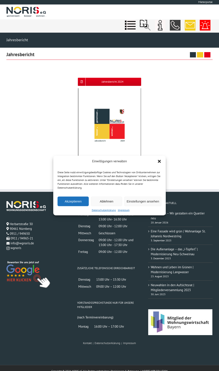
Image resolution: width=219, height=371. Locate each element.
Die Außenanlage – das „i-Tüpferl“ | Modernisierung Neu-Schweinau (174, 251)
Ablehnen (106, 201)
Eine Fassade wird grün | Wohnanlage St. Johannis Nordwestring (178, 233)
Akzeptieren (73, 201)
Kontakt (87, 343)
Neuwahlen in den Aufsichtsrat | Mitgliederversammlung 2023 (172, 287)
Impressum (124, 210)
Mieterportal (205, 2)
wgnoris (13, 248)
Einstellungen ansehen (143, 201)
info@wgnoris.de (22, 243)
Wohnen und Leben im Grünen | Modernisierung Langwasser (172, 269)
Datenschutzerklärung (104, 210)
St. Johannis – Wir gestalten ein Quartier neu (178, 215)
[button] (159, 161)
